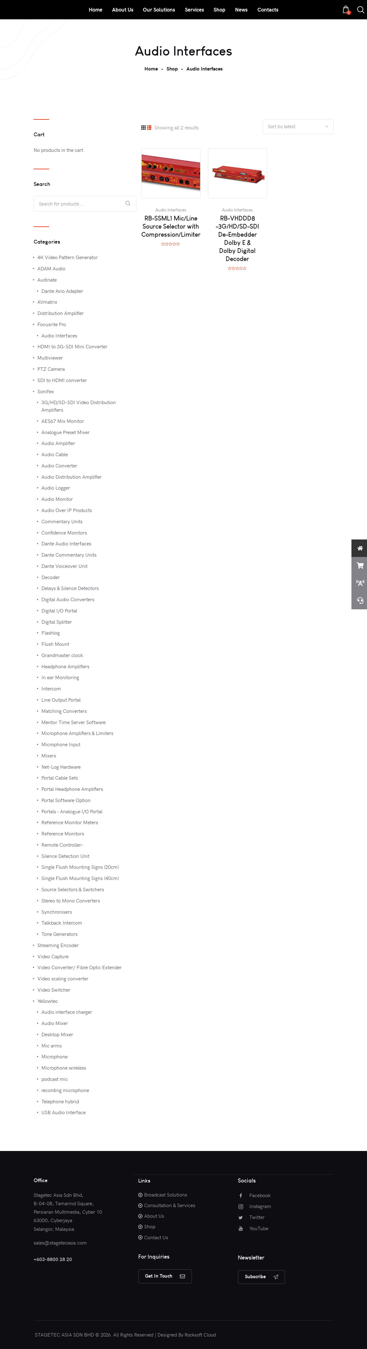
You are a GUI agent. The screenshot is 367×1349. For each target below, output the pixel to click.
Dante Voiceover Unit (64, 565)
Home (151, 68)
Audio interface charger (66, 1011)
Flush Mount (55, 643)
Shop (172, 68)
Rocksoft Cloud (200, 1335)
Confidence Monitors (64, 532)
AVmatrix (47, 301)
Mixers (48, 755)
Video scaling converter (62, 978)
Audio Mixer (54, 1022)
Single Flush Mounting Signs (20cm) (80, 866)
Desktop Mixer (57, 1034)
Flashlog (50, 632)
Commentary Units (61, 521)
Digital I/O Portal (59, 610)
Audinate (47, 279)
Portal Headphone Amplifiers (72, 788)
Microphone (54, 1056)
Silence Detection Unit (65, 855)
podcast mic (54, 1078)
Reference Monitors (62, 833)
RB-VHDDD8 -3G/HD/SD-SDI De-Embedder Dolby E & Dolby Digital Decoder (237, 239)
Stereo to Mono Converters (70, 900)
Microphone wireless (63, 1067)
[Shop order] (298, 127)
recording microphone (65, 1089)
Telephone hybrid (60, 1101)
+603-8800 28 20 (53, 1259)
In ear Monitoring (60, 677)
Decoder (50, 576)
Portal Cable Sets (59, 777)
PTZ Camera (51, 368)
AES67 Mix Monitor (62, 420)
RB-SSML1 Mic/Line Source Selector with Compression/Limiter (170, 227)
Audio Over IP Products (66, 509)
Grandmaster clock (62, 654)
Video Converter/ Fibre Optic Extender (79, 967)
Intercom (51, 688)
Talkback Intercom (61, 922)
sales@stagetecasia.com (60, 1242)
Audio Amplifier (58, 442)
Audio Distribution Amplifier (71, 476)
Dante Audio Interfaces (66, 543)
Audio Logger (55, 487)
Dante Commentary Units (68, 554)
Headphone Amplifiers (65, 666)
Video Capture (52, 956)
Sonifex (45, 391)
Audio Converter (59, 465)
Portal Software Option (66, 799)
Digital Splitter (56, 621)
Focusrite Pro (51, 324)
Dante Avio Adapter (62, 290)
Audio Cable (54, 454)
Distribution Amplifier (60, 312)
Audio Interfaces (170, 210)
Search (128, 204)
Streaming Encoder (58, 944)
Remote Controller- (62, 844)
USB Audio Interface (63, 1112)
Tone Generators (59, 933)
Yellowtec (47, 1000)
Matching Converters (64, 710)
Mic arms (51, 1045)
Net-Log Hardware (61, 766)
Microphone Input (60, 744)
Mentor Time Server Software (73, 721)
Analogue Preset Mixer (65, 431)
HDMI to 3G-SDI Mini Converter (72, 346)
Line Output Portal (61, 699)
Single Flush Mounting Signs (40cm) (80, 877)
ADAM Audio (51, 268)
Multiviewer (50, 357)
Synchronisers (56, 911)
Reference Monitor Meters (69, 822)
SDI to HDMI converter (62, 379)
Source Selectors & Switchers (72, 889)
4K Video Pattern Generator (67, 257)
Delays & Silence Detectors (70, 587)
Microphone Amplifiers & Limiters (77, 732)
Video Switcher (53, 989)
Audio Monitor (57, 498)
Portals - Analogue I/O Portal (71, 811)
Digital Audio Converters (67, 599)
